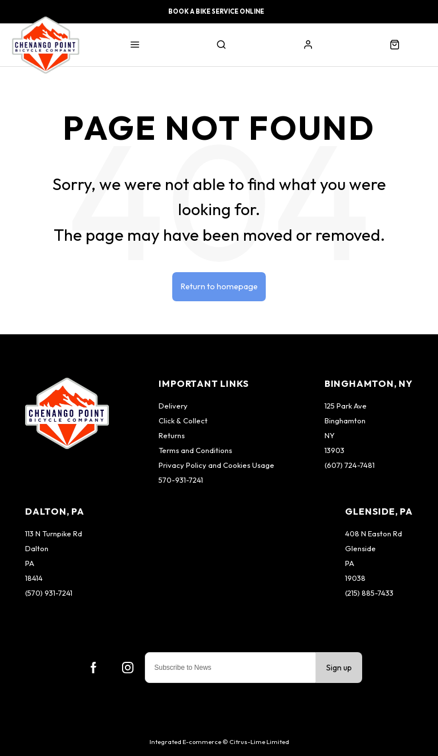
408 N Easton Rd (373, 533)
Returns (172, 435)
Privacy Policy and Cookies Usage (216, 465)
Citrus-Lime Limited (259, 742)
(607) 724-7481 (350, 465)
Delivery (173, 405)
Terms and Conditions (195, 450)
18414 (34, 578)
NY (330, 435)
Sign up (339, 667)
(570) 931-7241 (48, 592)
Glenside (360, 548)
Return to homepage (219, 286)
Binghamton (345, 420)
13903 (334, 450)
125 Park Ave (346, 405)
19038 (355, 578)
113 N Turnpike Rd (53, 533)
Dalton (36, 548)
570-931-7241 (181, 479)
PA (29, 563)
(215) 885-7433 (369, 592)
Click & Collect (183, 420)
